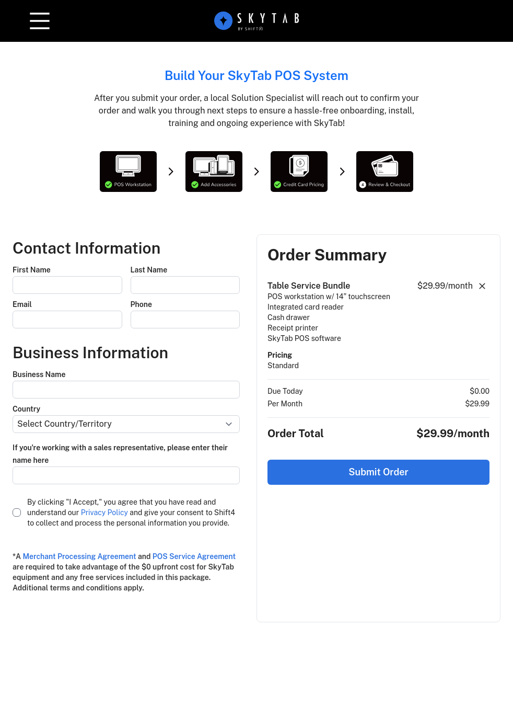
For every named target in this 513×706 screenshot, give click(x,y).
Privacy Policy (104, 512)
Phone (141, 304)
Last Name (149, 270)
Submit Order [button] (378, 471)
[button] (40, 21)
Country (26, 409)
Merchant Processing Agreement (79, 556)
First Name (32, 270)
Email (22, 304)
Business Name (39, 374)
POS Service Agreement (194, 556)
